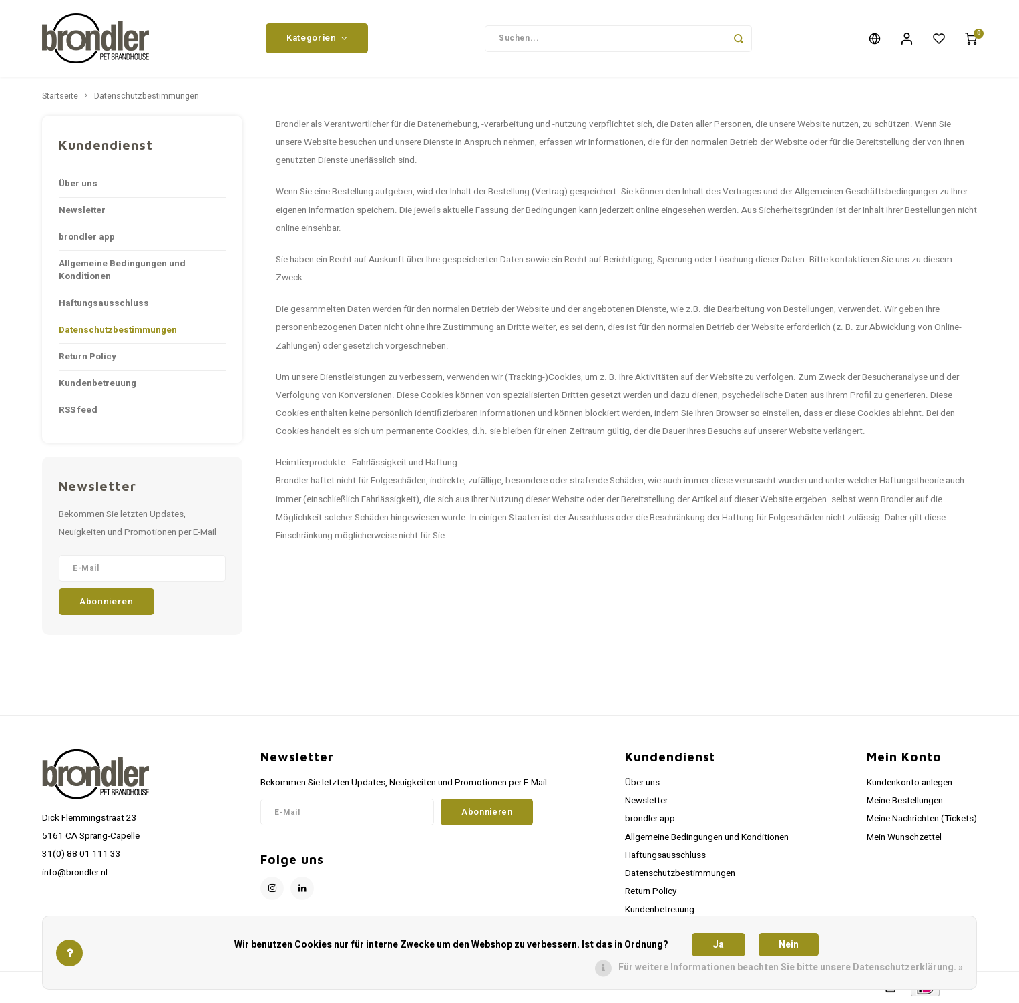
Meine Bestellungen (905, 800)
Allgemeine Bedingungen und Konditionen (122, 270)
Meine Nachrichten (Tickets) (922, 818)
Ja (718, 945)
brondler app (87, 237)
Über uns (78, 183)
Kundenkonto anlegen (909, 782)
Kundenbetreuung (97, 383)
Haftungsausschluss (104, 303)
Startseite (60, 96)
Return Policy (87, 356)
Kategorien (316, 38)
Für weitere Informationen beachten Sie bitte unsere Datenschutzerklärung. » (790, 967)
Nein (789, 945)
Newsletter (82, 210)
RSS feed (78, 410)
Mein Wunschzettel (904, 837)
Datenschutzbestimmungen (146, 96)
